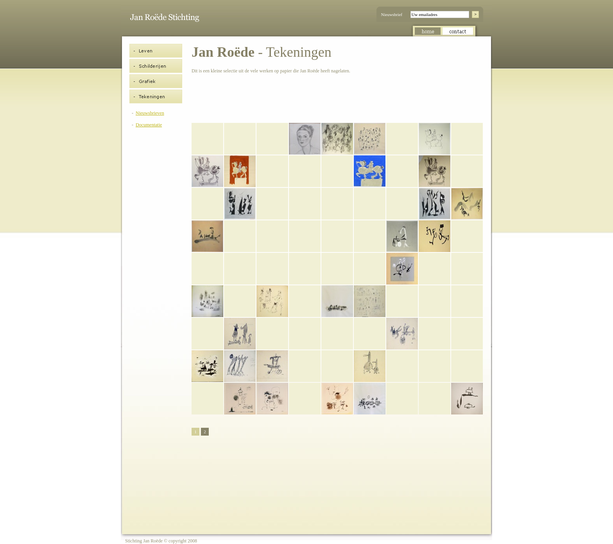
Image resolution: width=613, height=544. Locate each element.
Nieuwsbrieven (150, 113)
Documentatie (149, 125)
